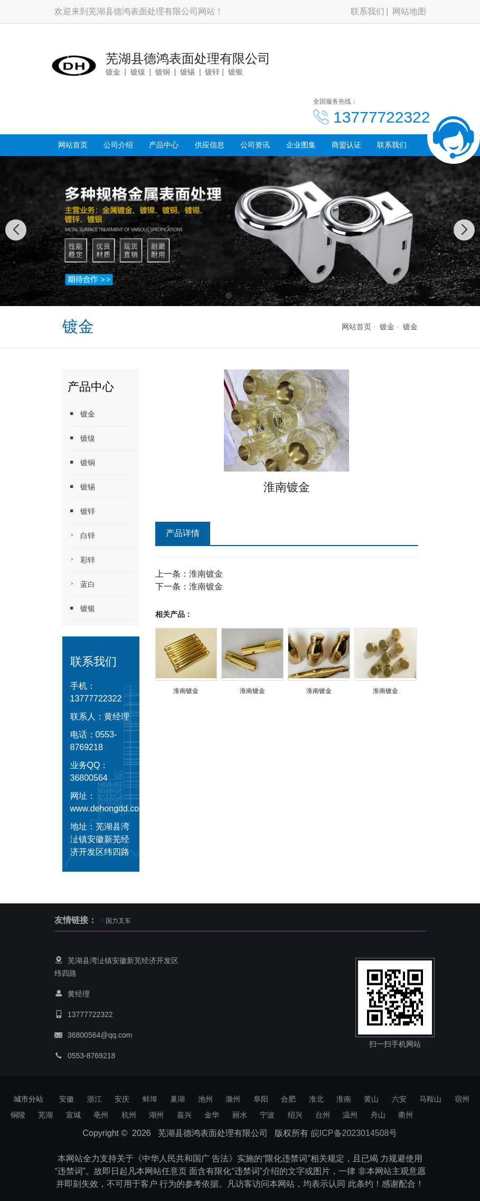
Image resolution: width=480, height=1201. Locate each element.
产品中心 (163, 145)
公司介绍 (118, 145)
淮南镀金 (206, 573)
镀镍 (81, 437)
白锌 (81, 535)
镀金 (387, 326)
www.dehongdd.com (108, 808)
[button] (228, 295)
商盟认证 (346, 145)
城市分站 (28, 1099)
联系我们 (367, 11)
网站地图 (409, 11)
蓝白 (81, 583)
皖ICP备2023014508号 (354, 1133)
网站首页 (73, 145)
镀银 (81, 608)
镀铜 (81, 462)
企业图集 (301, 145)
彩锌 (81, 559)
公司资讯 (255, 145)
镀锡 (81, 486)
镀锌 (81, 510)
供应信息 (209, 145)
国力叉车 (118, 921)
